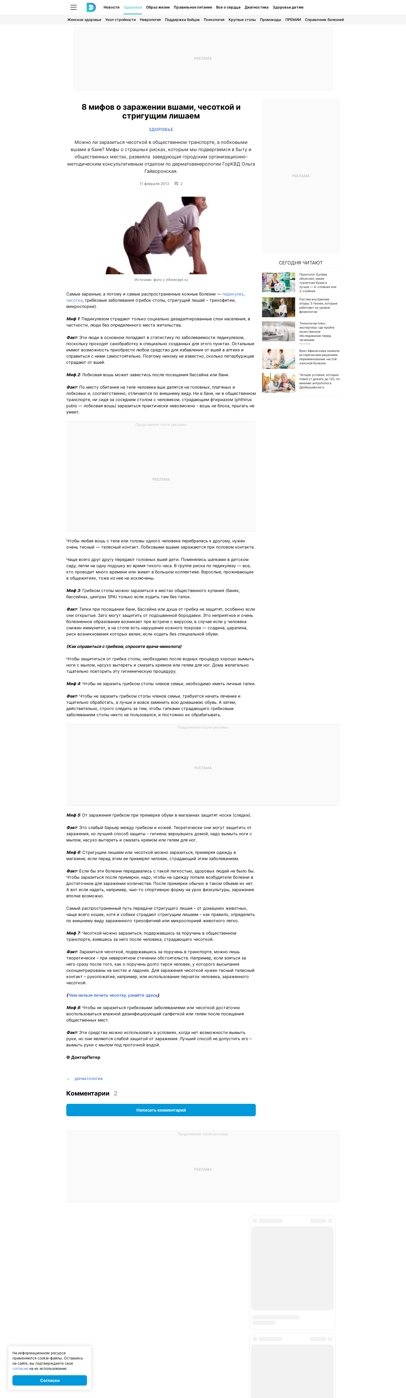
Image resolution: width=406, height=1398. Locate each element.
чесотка (74, 300)
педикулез (232, 294)
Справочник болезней (324, 19)
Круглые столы (242, 19)
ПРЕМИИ (293, 19)
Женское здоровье (84, 19)
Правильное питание (193, 7)
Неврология (150, 19)
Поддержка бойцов (182, 19)
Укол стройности (120, 19)
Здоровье (133, 7)
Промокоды (270, 19)
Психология (214, 19)
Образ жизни (158, 7)
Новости (111, 7)
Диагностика (257, 7)
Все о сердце (228, 7)
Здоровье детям (288, 7)
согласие (20, 1368)
